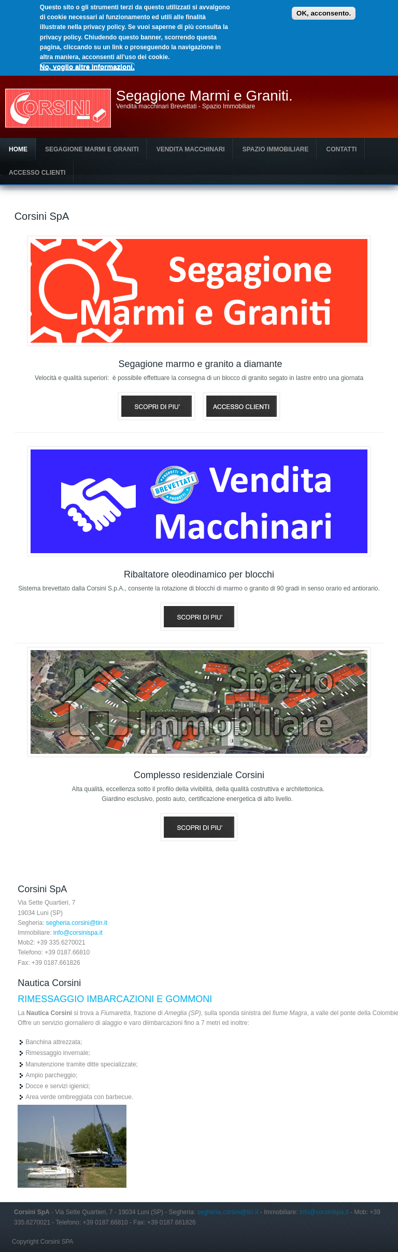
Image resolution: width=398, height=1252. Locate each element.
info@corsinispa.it (78, 932)
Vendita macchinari (191, 149)
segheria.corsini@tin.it (76, 922)
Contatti (341, 149)
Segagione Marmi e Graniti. (204, 96)
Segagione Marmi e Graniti (92, 149)
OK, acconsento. (323, 13)
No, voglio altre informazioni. (87, 67)
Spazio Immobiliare (276, 149)
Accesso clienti (37, 172)
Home (18, 149)
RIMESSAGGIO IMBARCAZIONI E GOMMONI (115, 999)
